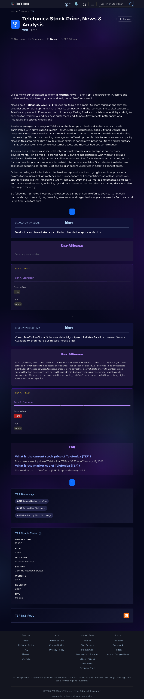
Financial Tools (87, 668)
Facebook (118, 645)
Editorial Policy (26, 645)
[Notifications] (76, 4)
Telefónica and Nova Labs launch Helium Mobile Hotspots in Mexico (58, 232)
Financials (36, 39)
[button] (67, 4)
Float (19, 548)
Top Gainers (87, 645)
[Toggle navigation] (92, 4)
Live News (87, 663)
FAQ (26, 649)
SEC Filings (68, 39)
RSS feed (118, 640)
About (26, 640)
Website (20, 576)
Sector (19, 566)
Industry (21, 557)
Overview (18, 39)
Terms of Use (57, 640)
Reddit (118, 649)
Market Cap (23, 539)
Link (17, 579)
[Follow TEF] (125, 19)
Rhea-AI (26, 654)
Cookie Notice (56, 645)
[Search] (84, 4)
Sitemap (26, 659)
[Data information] (40, 533)
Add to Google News (118, 654)
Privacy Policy (56, 649)
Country (21, 585)
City (17, 594)
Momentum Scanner (87, 654)
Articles (87, 640)
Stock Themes (87, 659)
